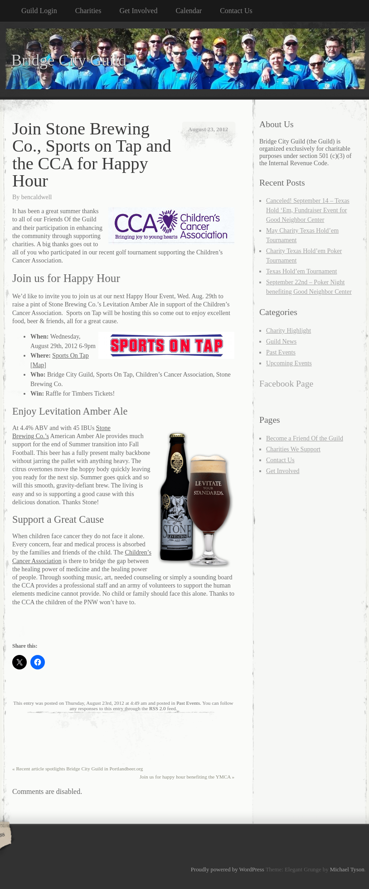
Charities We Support (293, 449)
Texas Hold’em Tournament (301, 271)
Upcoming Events (289, 363)
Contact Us (236, 10)
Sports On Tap (70, 355)
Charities (88, 10)
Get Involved (138, 10)
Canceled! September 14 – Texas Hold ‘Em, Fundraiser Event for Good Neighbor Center (308, 210)
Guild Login (39, 10)
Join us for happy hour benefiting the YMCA (187, 776)
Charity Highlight (288, 330)
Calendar (188, 10)
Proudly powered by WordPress (227, 869)
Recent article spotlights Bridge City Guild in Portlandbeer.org (77, 768)
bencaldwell (36, 197)
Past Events (188, 703)
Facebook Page (286, 383)
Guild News (281, 341)
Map (38, 365)
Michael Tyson (347, 869)
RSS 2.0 (157, 708)
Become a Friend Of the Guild (304, 438)
